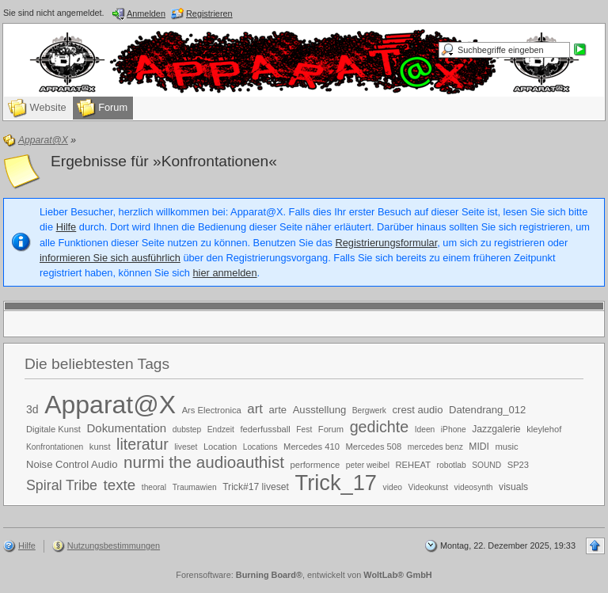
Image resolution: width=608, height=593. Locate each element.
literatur (142, 444)
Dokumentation (127, 428)
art (255, 408)
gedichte (379, 426)
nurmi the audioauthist (204, 462)
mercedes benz (435, 447)
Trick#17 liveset (255, 486)
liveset (185, 447)
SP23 (518, 464)
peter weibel (368, 465)
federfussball (265, 429)
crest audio (418, 410)
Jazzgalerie (496, 429)
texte (120, 485)
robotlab (451, 465)
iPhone (453, 429)
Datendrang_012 (487, 410)
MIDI (479, 446)
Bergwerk (369, 410)
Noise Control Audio (71, 464)
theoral (154, 487)
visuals (513, 486)
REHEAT (413, 464)
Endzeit (220, 429)
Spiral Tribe (61, 485)
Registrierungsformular (387, 243)
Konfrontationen (54, 447)
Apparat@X (110, 404)
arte (278, 410)
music (507, 446)
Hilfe (66, 227)
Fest (304, 429)
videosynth (473, 487)
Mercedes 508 (373, 446)
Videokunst (428, 487)
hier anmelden (224, 273)
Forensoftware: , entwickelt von (303, 575)
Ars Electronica (211, 410)
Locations (260, 447)
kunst (100, 446)
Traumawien (195, 487)
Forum (331, 429)
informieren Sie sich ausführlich (110, 258)
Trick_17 (336, 482)
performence (315, 464)
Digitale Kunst (53, 429)
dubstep (187, 429)
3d (32, 409)
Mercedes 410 (311, 446)
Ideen (425, 429)
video (392, 487)
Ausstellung (320, 410)
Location (220, 446)
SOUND (486, 465)
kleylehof (543, 429)
